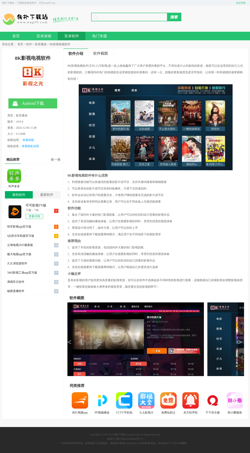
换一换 (56, 159)
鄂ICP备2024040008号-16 (129, 438)
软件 (29, 44)
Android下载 (28, 103)
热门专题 (99, 36)
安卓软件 (71, 36)
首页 (16, 36)
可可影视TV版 (36, 205)
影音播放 (41, 44)
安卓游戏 (43, 36)
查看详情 (34, 216)
